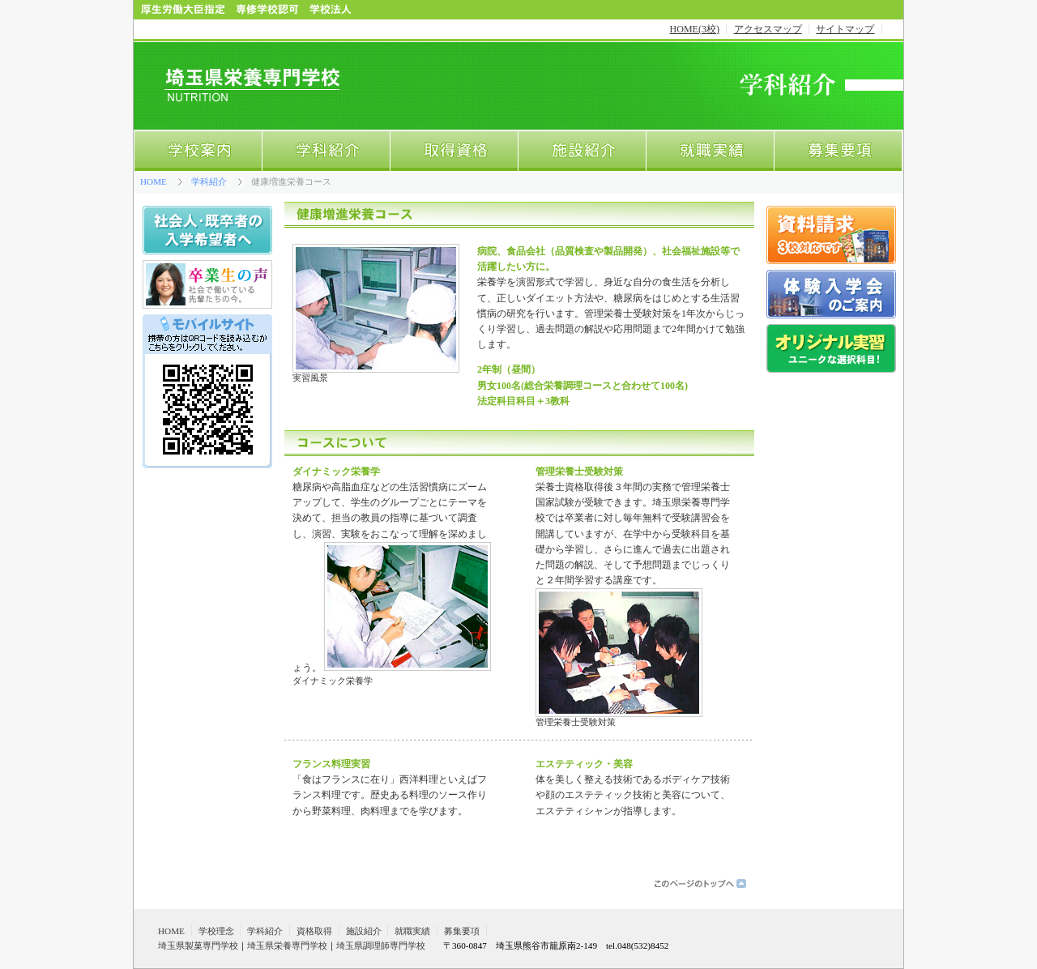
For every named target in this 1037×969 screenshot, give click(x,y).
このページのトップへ (701, 883)
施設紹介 (582, 151)
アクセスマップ (768, 29)
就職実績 (710, 151)
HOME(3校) (694, 29)
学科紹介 (326, 151)
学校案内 (198, 151)
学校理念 (216, 931)
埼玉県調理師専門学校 (380, 945)
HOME (153, 181)
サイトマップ (845, 29)
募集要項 (838, 151)
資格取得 (314, 931)
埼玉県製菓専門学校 (198, 945)
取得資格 (454, 151)
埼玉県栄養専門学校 (287, 945)
